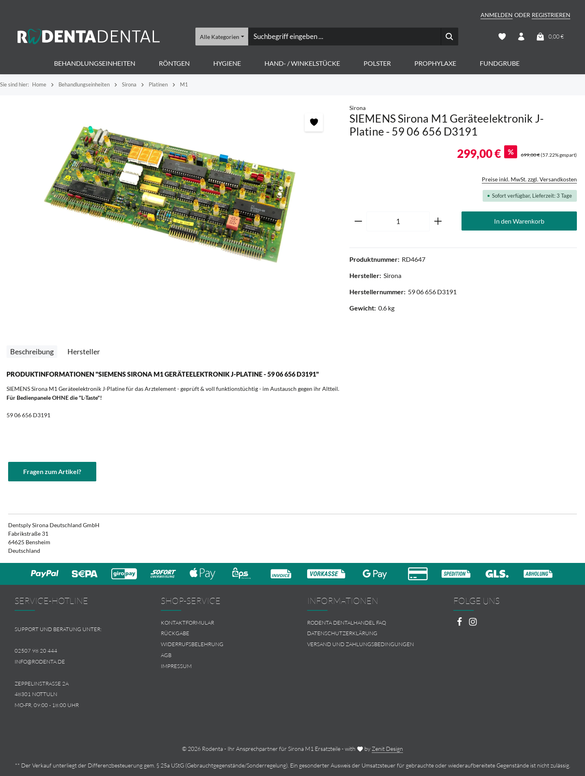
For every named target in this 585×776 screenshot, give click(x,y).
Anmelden (497, 14)
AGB (166, 655)
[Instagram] (472, 624)
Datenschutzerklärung (342, 633)
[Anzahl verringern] (358, 221)
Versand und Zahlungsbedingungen (360, 644)
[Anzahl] (398, 221)
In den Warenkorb (519, 221)
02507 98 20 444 (36, 650)
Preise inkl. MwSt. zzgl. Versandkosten (529, 179)
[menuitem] (219, 622)
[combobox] (344, 36)
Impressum (176, 666)
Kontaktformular (187, 622)
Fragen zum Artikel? (52, 471)
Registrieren (551, 14)
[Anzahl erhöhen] (438, 221)
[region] (170, 194)
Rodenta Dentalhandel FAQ (346, 622)
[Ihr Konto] (521, 36)
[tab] (31, 351)
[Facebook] (460, 624)
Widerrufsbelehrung (192, 644)
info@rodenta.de (40, 661)
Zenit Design (387, 748)
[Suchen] (449, 36)
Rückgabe (175, 633)
